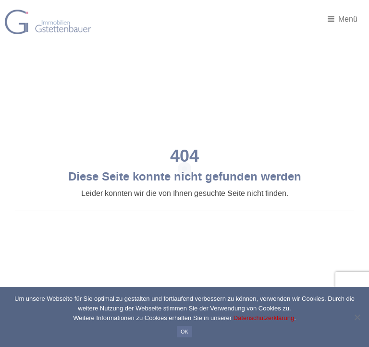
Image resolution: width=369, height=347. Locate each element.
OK (184, 331)
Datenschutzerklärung (264, 317)
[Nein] (357, 317)
